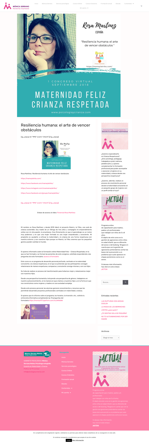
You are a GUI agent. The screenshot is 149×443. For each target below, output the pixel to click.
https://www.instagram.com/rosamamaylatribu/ (39, 188)
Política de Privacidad (31, 369)
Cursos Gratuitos (91, 3)
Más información (78, 440)
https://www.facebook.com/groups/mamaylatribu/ (40, 193)
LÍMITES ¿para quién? (109, 310)
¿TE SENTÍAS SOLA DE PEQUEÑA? (114, 313)
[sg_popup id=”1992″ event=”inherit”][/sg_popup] (40, 203)
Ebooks (118, 3)
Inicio (36, 3)
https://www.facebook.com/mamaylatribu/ (37, 183)
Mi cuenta (84, 8)
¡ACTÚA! (104, 269)
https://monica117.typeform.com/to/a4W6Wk (46, 300)
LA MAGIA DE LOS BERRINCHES (113, 307)
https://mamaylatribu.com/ (31, 178)
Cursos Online (77, 3)
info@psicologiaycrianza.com (34, 372)
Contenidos (129, 3)
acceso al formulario (51, 256)
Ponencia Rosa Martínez (66, 213)
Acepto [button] (69, 440)
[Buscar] (125, 282)
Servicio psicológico (62, 3)
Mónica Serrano (47, 3)
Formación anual (106, 3)
